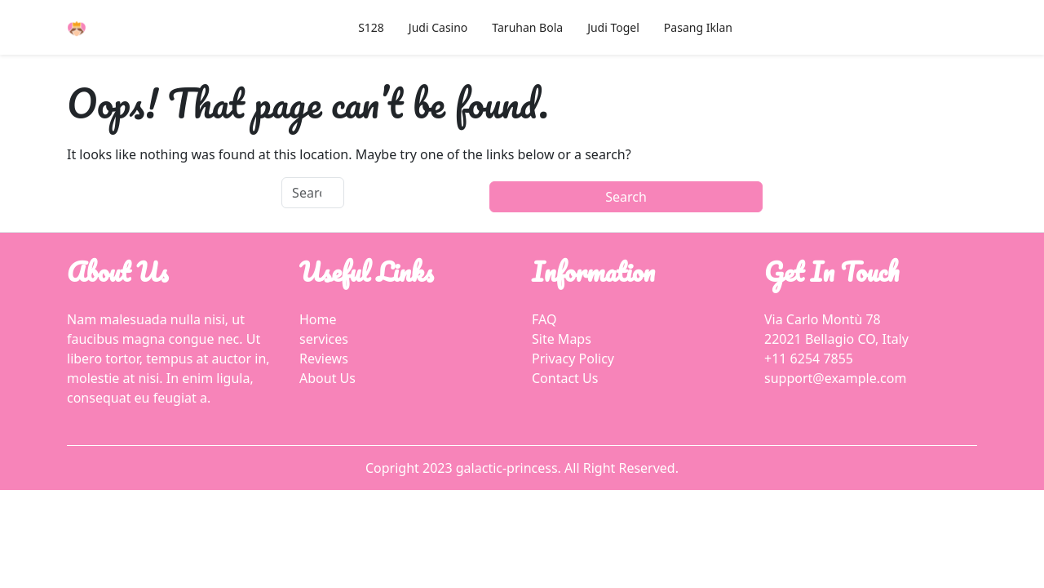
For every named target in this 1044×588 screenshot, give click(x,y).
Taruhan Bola (527, 27)
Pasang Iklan (698, 27)
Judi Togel (613, 27)
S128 (371, 27)
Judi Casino (438, 27)
